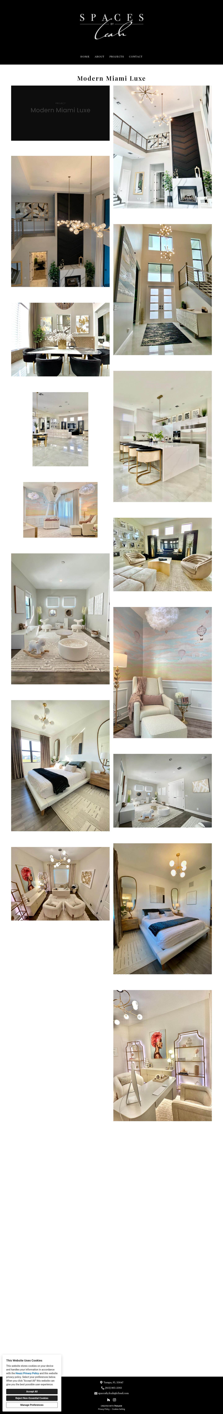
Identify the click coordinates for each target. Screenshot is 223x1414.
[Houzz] (108, 1399)
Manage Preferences (31, 1404)
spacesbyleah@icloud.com (113, 1393)
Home (85, 56)
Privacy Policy (103, 1409)
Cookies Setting (118, 1409)
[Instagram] (114, 1399)
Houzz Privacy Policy (27, 1373)
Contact (136, 56)
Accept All (32, 1391)
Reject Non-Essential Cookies (31, 1398)
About (100, 56)
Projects (116, 56)
